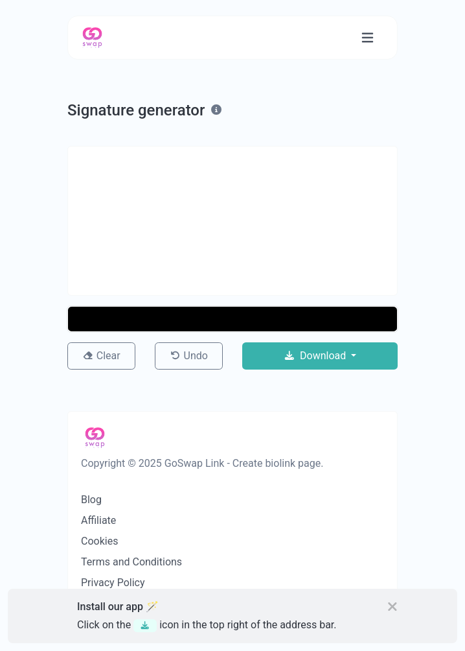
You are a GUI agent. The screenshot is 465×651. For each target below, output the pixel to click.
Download (316, 355)
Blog (91, 499)
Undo (189, 355)
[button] (232, 319)
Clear (101, 355)
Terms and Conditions (131, 562)
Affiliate (98, 520)
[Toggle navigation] (367, 38)
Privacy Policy (113, 582)
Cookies (99, 541)
